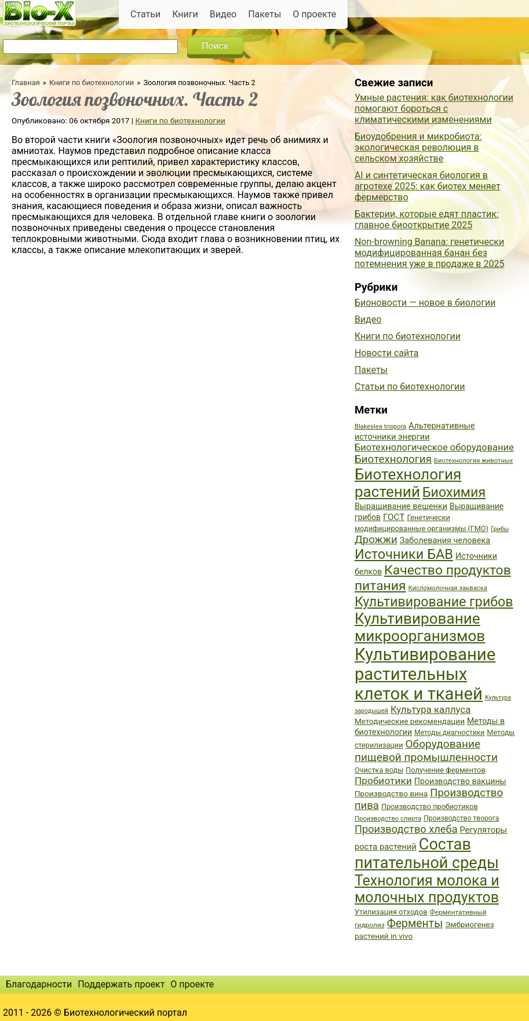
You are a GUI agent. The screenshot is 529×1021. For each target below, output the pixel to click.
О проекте (314, 14)
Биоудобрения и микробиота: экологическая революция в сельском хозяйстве (418, 147)
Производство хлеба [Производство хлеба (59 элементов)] (406, 829)
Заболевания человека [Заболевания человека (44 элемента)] (445, 541)
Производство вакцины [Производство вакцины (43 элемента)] (460, 781)
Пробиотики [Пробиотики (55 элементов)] (383, 780)
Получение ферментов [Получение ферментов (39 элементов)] (446, 770)
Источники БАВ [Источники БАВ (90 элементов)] (404, 554)
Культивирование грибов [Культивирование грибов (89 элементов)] (434, 602)
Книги (185, 14)
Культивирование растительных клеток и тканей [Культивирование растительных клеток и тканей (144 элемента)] (425, 674)
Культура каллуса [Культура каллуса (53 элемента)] (430, 709)
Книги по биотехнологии (91, 82)
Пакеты (264, 14)
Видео (223, 14)
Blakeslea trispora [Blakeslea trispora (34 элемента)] (380, 426)
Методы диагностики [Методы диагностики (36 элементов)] (449, 733)
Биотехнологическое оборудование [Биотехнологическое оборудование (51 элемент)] (434, 447)
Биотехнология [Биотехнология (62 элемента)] (393, 459)
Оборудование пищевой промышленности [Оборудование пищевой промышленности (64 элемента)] (426, 750)
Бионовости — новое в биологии (425, 302)
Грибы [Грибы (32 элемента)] (500, 529)
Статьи (145, 14)
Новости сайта (387, 352)
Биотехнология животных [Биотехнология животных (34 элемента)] (473, 460)
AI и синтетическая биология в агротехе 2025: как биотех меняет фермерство (428, 186)
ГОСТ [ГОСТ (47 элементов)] (393, 517)
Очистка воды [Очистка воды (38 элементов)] (379, 770)
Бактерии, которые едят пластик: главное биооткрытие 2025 (427, 219)
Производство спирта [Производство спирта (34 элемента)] (388, 818)
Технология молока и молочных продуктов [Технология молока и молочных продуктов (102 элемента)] (427, 889)
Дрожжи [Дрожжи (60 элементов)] (376, 539)
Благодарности (39, 984)
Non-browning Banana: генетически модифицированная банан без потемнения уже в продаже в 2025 (430, 252)
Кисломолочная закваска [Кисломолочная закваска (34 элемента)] (447, 588)
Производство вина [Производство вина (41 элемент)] (391, 793)
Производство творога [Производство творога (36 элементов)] (461, 818)
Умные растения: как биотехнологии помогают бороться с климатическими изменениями (434, 108)
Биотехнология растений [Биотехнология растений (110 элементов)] (408, 483)
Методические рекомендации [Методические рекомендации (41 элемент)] (410, 721)
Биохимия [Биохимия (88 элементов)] (454, 492)
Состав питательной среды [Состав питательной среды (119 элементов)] (427, 853)
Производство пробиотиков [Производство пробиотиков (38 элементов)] (429, 806)
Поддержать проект (121, 984)
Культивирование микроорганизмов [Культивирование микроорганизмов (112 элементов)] (420, 627)
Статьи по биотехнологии (410, 386)
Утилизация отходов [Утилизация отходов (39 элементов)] (391, 911)
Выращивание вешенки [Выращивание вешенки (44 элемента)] (401, 506)
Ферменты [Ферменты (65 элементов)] (415, 923)
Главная (26, 82)
